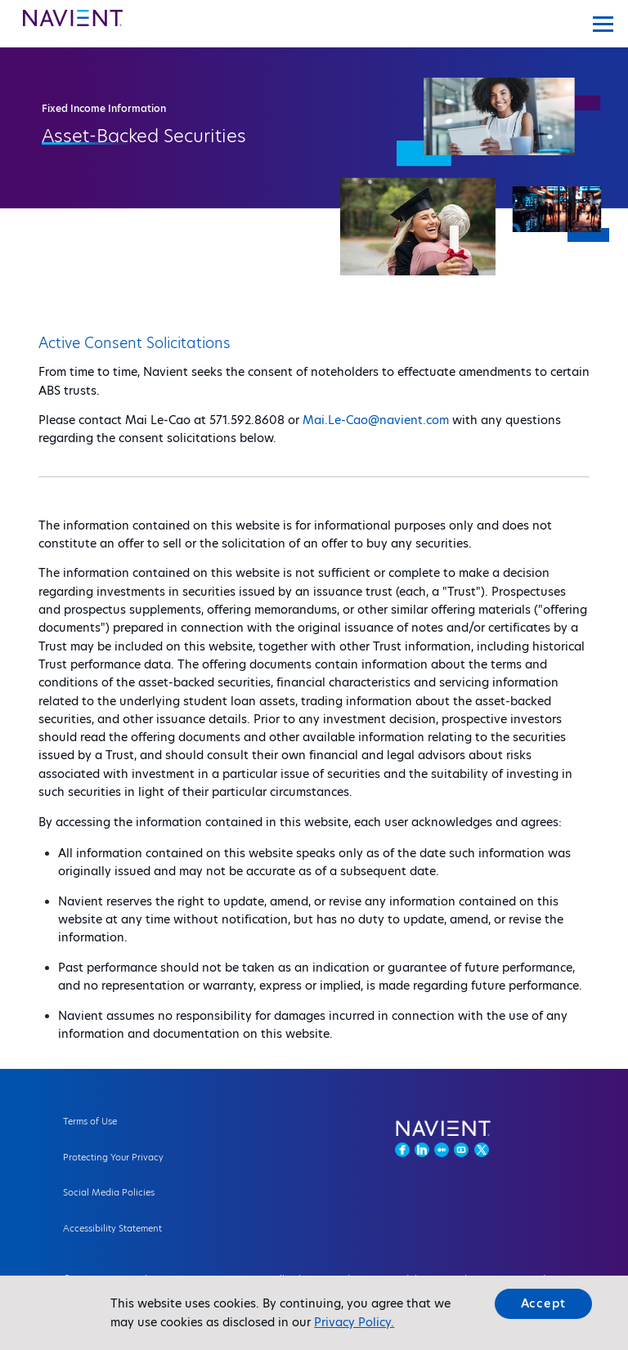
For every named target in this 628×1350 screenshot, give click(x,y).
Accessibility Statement (112, 1228)
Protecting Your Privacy (113, 1157)
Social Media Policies (109, 1192)
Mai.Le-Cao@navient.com (376, 420)
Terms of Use (90, 1121)
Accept (544, 1303)
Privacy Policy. (354, 1322)
